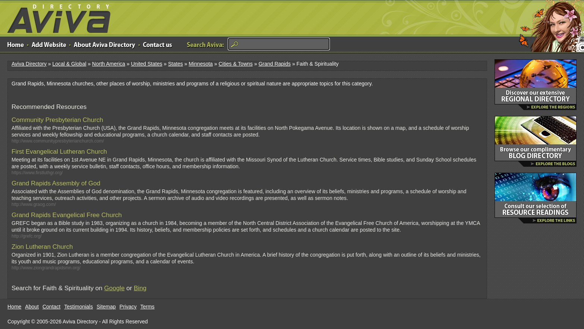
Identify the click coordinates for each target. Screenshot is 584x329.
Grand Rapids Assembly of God (56, 183)
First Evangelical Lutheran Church (59, 151)
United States (146, 64)
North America (108, 64)
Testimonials (78, 307)
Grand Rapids (275, 64)
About (32, 307)
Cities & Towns (235, 64)
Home (14, 307)
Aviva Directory (56, 17)
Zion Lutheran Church (42, 246)
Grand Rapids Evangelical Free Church (67, 215)
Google (114, 288)
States (175, 64)
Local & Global (69, 64)
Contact (51, 307)
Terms (148, 307)
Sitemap (106, 307)
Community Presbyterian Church (57, 119)
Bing (140, 288)
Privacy (128, 307)
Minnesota (201, 64)
